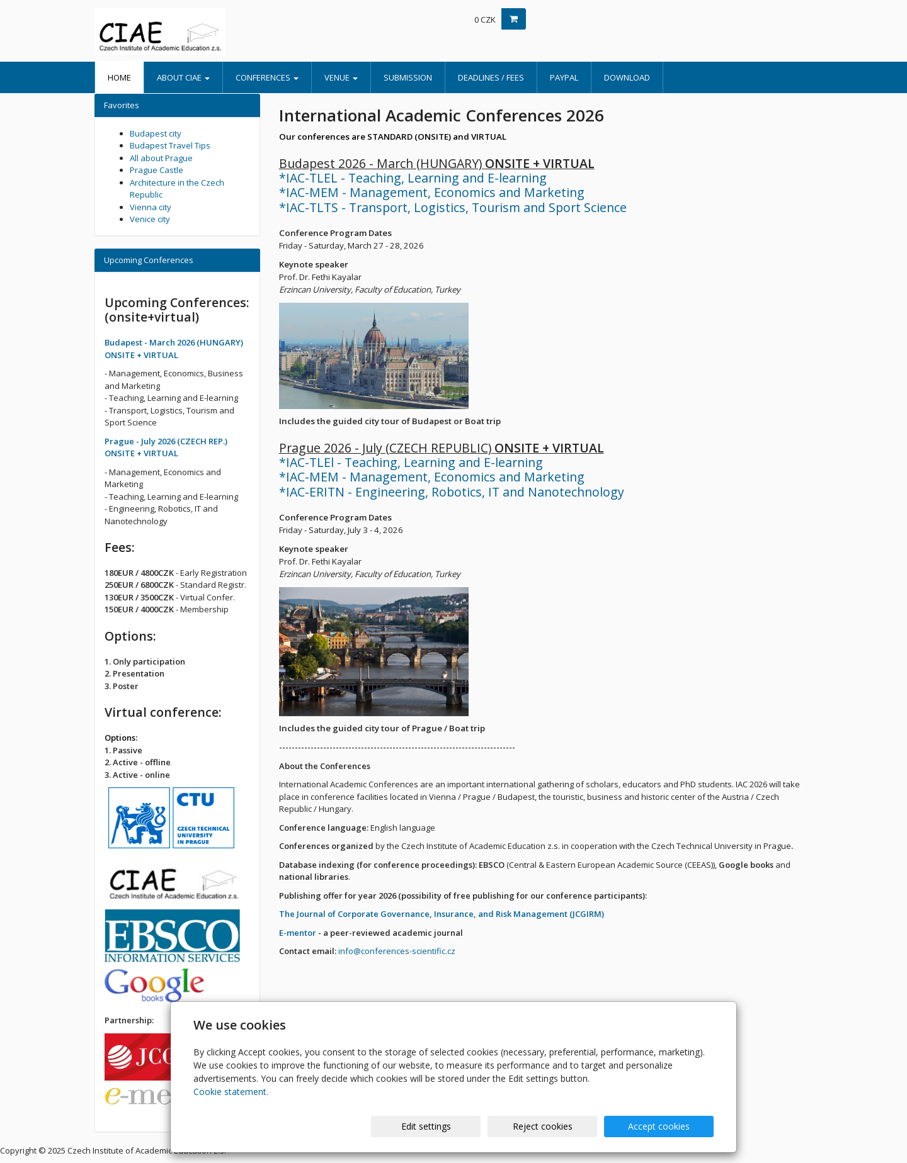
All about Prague (161, 158)
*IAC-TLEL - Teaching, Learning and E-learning (413, 177)
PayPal (564, 77)
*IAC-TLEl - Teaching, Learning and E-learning (411, 462)
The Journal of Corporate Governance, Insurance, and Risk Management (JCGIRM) (441, 913)
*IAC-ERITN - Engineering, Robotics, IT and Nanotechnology (451, 491)
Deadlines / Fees (491, 77)
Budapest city (155, 133)
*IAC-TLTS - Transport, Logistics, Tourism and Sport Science (453, 207)
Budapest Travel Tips (170, 145)
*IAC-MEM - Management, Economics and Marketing (432, 192)
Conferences (267, 77)
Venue (341, 77)
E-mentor (297, 932)
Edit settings (459, 1126)
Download (627, 77)
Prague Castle (156, 170)
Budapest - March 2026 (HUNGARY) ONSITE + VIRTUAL (174, 349)
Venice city (150, 219)
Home (119, 77)
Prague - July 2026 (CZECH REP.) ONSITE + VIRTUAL (166, 447)
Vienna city (150, 207)
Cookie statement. (230, 1092)
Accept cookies (666, 1126)
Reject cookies (562, 1126)
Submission (408, 77)
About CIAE (183, 77)
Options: (121, 737)
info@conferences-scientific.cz (396, 951)
